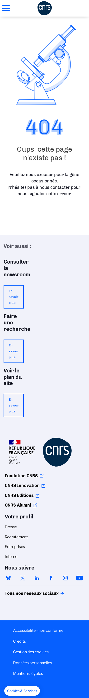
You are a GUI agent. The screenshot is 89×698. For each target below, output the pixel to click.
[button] (22, 691)
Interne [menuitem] (11, 556)
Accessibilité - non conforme (38, 630)
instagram (65, 578)
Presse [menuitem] (11, 527)
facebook (51, 578)
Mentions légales (28, 673)
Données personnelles (32, 663)
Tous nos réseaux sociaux (23, 593)
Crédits (19, 641)
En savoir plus (14, 297)
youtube (79, 578)
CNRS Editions (19, 495)
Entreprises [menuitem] (15, 546)
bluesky (8, 578)
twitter (22, 578)
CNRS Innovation (22, 485)
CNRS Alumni (18, 505)
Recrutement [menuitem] (16, 537)
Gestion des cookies (31, 652)
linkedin (36, 578)
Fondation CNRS (21, 475)
